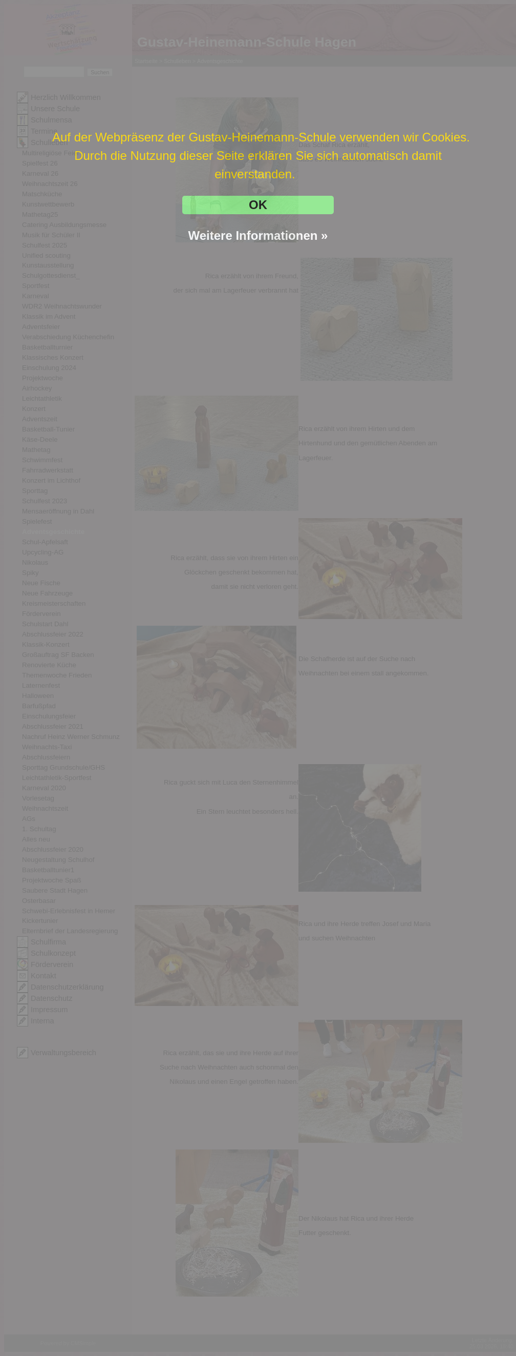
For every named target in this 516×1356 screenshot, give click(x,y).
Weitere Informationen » (258, 235)
